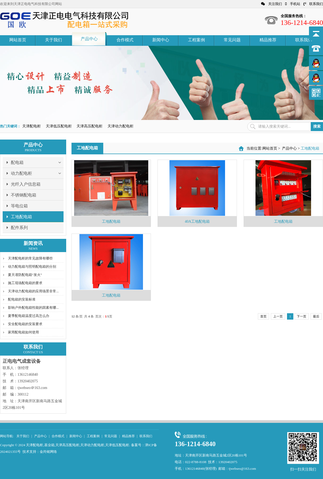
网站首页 (17, 40)
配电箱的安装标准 (21, 299)
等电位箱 (17, 205)
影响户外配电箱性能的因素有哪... (33, 308)
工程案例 (196, 40)
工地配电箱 (19, 216)
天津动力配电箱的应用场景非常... (33, 291)
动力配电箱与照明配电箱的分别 (32, 266)
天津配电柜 (31, 126)
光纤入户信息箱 (24, 184)
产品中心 (89, 39)
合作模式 (124, 40)
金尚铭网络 (48, 452)
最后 (316, 316)
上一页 (278, 316)
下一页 (301, 316)
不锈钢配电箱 (21, 195)
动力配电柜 (35, 173)
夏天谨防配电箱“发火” (25, 275)
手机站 (292, 4)
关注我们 (271, 4)
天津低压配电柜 (59, 126)
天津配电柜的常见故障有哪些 (30, 258)
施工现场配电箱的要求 (25, 283)
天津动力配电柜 (120, 126)
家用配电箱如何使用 (23, 332)
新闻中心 (160, 40)
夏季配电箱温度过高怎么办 (28, 316)
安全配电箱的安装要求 (25, 324)
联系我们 (313, 4)
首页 (263, 316)
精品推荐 (267, 40)
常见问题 (232, 40)
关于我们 (53, 40)
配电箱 (35, 162)
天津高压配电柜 (89, 126)
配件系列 (17, 227)
